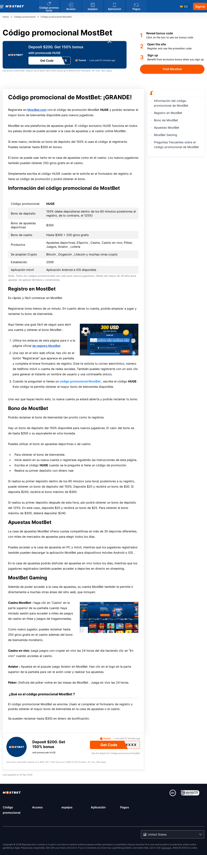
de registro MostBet (46, 346)
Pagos (124, 807)
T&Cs (103, 70)
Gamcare (166, 847)
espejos (66, 807)
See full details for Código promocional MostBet (115, 753)
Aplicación (98, 807)
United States (157, 834)
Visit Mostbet (172, 69)
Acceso (37, 807)
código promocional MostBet (80, 381)
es (186, 6)
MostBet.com (36, 110)
